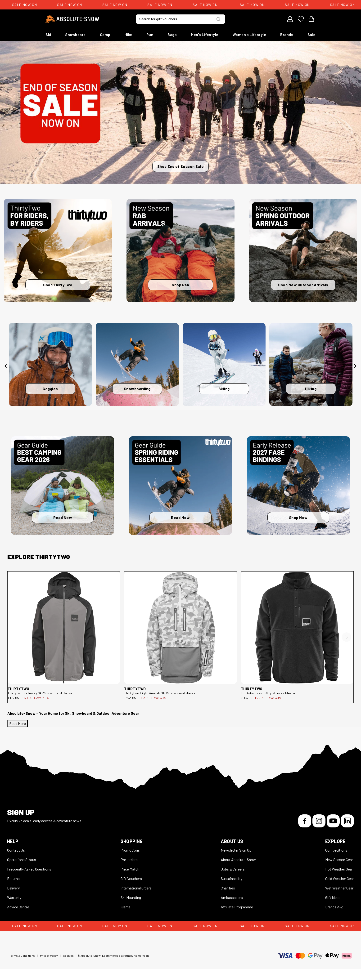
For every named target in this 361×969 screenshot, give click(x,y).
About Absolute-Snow (238, 859)
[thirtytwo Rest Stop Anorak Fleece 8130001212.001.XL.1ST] (297, 628)
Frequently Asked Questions (29, 869)
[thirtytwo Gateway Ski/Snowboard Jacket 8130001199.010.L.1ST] (64, 628)
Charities (228, 888)
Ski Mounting (131, 897)
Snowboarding (137, 388)
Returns (13, 878)
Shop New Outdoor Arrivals (303, 284)
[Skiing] (224, 364)
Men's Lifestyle (204, 34)
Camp (105, 34)
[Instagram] (318, 820)
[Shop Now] (298, 485)
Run (149, 34)
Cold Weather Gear (339, 878)
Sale (311, 34)
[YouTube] (333, 820)
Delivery (13, 888)
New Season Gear (339, 859)
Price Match (130, 869)
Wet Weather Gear (339, 888)
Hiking (310, 388)
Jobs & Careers (233, 869)
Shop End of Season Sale (180, 166)
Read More (17, 723)
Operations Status (21, 859)
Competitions (336, 850)
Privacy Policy (49, 955)
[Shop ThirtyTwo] (58, 250)
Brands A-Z (334, 907)
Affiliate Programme (237, 907)
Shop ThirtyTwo (57, 284)
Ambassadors (232, 897)
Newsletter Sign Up (236, 850)
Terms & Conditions (22, 955)
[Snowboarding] (137, 364)
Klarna (126, 907)
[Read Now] (62, 485)
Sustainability (231, 878)
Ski (48, 34)
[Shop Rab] (180, 250)
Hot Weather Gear (339, 869)
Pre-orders (129, 859)
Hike (128, 34)
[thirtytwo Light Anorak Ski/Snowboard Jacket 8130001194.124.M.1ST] (180, 628)
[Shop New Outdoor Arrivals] (303, 250)
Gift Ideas (332, 897)
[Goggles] (50, 364)
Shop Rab (180, 284)
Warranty (14, 897)
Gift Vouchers (131, 878)
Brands (286, 34)
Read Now (62, 517)
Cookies (68, 955)
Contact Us (16, 850)
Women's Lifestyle (249, 34)
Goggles (50, 388)
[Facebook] (304, 820)
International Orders (136, 888)
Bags (172, 34)
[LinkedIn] (347, 820)
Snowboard (75, 34)
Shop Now (298, 517)
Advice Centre (18, 907)
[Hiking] (310, 364)
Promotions (130, 850)
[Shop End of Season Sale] (180, 112)
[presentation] (5, 365)
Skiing (224, 388)
